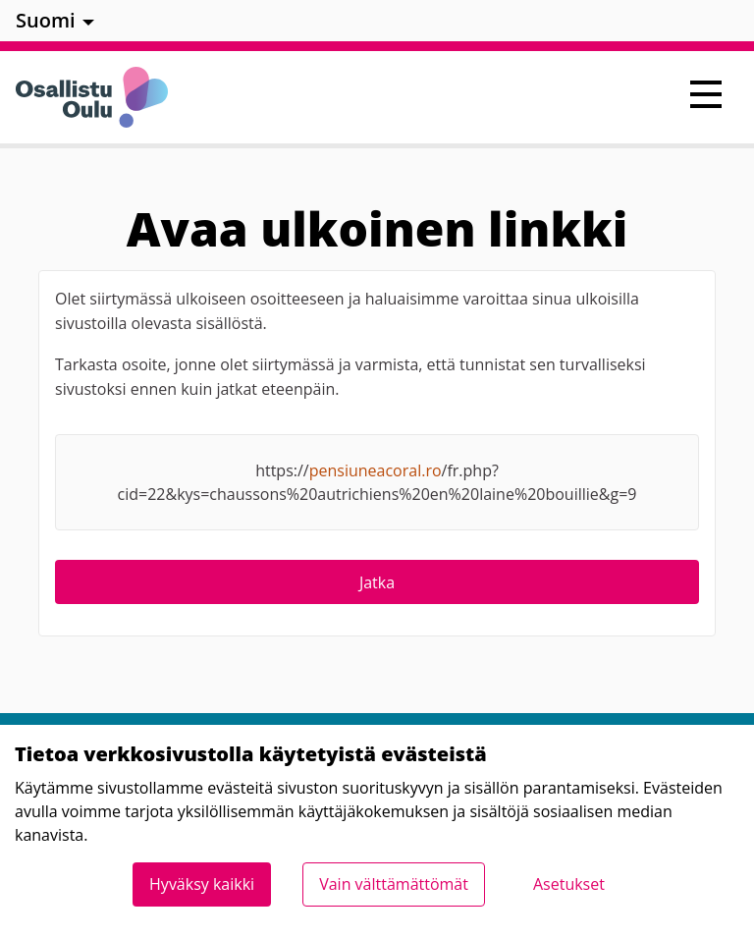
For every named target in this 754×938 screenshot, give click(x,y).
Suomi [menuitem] (46, 20)
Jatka (377, 582)
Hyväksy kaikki (201, 884)
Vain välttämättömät (393, 884)
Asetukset (569, 884)
